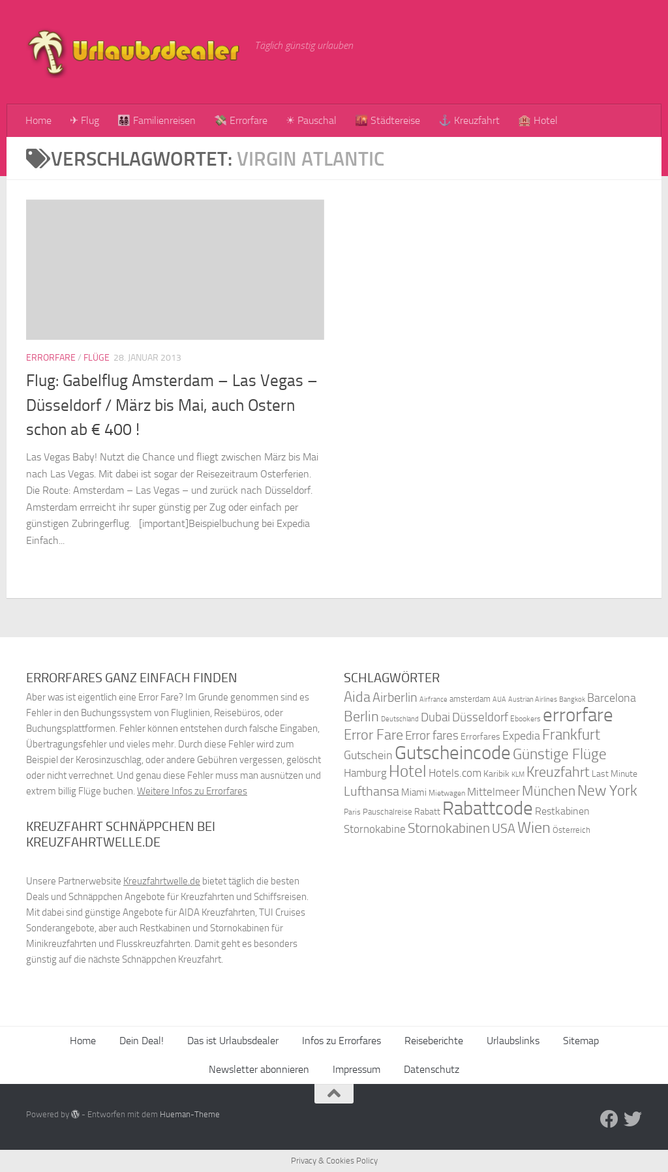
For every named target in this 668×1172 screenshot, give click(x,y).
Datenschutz (431, 1069)
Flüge (97, 357)
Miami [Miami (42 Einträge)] (414, 792)
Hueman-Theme (190, 1114)
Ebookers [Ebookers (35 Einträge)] (525, 718)
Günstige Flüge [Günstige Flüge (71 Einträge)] (560, 754)
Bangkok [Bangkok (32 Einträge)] (572, 699)
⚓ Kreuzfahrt (469, 120)
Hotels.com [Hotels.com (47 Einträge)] (455, 773)
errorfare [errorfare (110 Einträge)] (578, 715)
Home (38, 120)
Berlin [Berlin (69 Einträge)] (361, 716)
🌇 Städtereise (387, 120)
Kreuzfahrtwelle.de (161, 881)
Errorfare (51, 357)
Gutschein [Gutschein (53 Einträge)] (368, 755)
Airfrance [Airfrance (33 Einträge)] (433, 699)
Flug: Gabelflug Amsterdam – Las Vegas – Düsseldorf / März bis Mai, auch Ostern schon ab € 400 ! (172, 405)
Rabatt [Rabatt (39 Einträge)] (427, 811)
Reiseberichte (433, 1040)
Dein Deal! (141, 1040)
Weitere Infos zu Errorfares (192, 791)
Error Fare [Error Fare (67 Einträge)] (373, 735)
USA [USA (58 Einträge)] (503, 828)
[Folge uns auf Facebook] (609, 1119)
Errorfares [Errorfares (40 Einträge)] (480, 736)
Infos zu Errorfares (341, 1040)
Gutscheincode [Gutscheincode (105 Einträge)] (453, 753)
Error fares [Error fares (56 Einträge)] (432, 735)
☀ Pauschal (311, 120)
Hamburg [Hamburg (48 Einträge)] (365, 772)
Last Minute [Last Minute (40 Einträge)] (614, 773)
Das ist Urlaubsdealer (233, 1040)
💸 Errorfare (240, 120)
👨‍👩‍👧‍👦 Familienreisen (156, 120)
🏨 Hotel (538, 120)
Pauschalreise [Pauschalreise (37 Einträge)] (387, 812)
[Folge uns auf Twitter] (633, 1119)
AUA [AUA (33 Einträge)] (499, 699)
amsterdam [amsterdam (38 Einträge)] (470, 699)
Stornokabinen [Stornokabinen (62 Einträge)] (449, 828)
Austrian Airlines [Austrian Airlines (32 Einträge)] (532, 699)
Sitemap (581, 1040)
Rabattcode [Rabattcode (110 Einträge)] (487, 808)
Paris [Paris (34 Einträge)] (352, 812)
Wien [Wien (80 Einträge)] (534, 827)
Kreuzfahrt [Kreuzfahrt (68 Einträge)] (558, 772)
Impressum (356, 1069)
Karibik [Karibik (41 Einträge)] (496, 773)
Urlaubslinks (513, 1040)
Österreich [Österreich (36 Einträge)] (571, 830)
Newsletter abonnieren (259, 1069)
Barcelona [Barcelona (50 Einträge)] (611, 698)
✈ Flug (84, 120)
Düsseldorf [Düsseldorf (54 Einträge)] (480, 717)
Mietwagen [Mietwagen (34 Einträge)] (447, 793)
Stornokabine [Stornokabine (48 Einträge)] (375, 828)
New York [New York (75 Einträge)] (607, 790)
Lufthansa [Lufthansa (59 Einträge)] (371, 791)
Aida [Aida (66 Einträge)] (357, 697)
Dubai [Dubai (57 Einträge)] (435, 717)
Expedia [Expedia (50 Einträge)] (521, 736)
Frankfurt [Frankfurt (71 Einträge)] (571, 735)
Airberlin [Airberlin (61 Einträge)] (395, 697)
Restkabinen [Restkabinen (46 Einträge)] (562, 811)
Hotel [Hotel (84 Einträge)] (408, 771)
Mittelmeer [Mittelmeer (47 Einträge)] (493, 792)
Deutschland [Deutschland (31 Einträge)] (400, 719)
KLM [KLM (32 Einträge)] (517, 774)
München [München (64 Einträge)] (548, 791)
